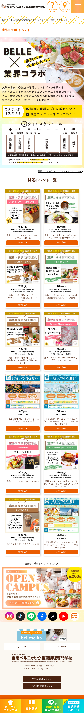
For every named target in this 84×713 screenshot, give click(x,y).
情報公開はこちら (42, 678)
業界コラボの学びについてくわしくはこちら (60, 171)
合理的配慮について (42, 686)
